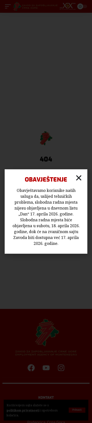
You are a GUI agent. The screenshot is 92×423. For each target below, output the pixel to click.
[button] (78, 178)
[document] (46, 211)
